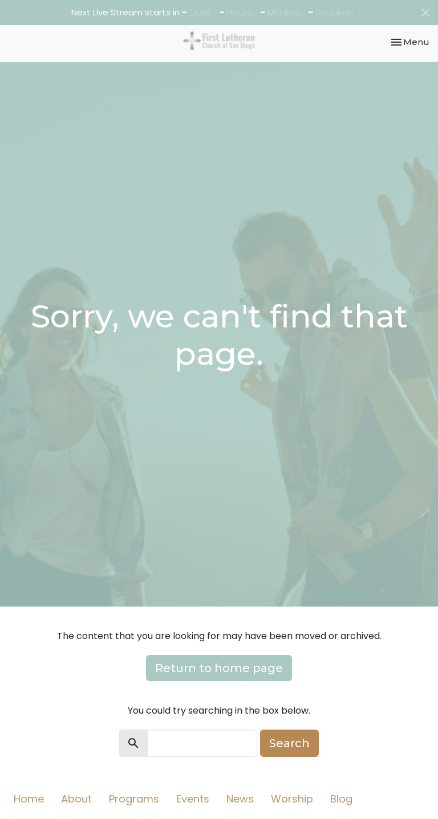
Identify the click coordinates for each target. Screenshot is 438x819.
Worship (292, 799)
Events (192, 799)
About (76, 799)
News (240, 799)
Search (289, 743)
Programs (134, 799)
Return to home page (219, 668)
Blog (341, 799)
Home (29, 799)
